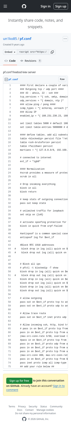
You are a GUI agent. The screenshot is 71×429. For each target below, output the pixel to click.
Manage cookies (45, 410)
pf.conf (25, 38)
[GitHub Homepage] (24, 419)
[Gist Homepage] (24, 6)
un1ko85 (10, 38)
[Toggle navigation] (5, 6)
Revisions (31, 61)
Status (43, 406)
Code (10, 61)
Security (33, 406)
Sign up (60, 6)
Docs (19, 410)
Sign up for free (19, 380)
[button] (52, 52)
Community (56, 406)
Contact (29, 410)
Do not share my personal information (35, 413)
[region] (35, 226)
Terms (12, 406)
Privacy (22, 406)
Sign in (46, 6)
